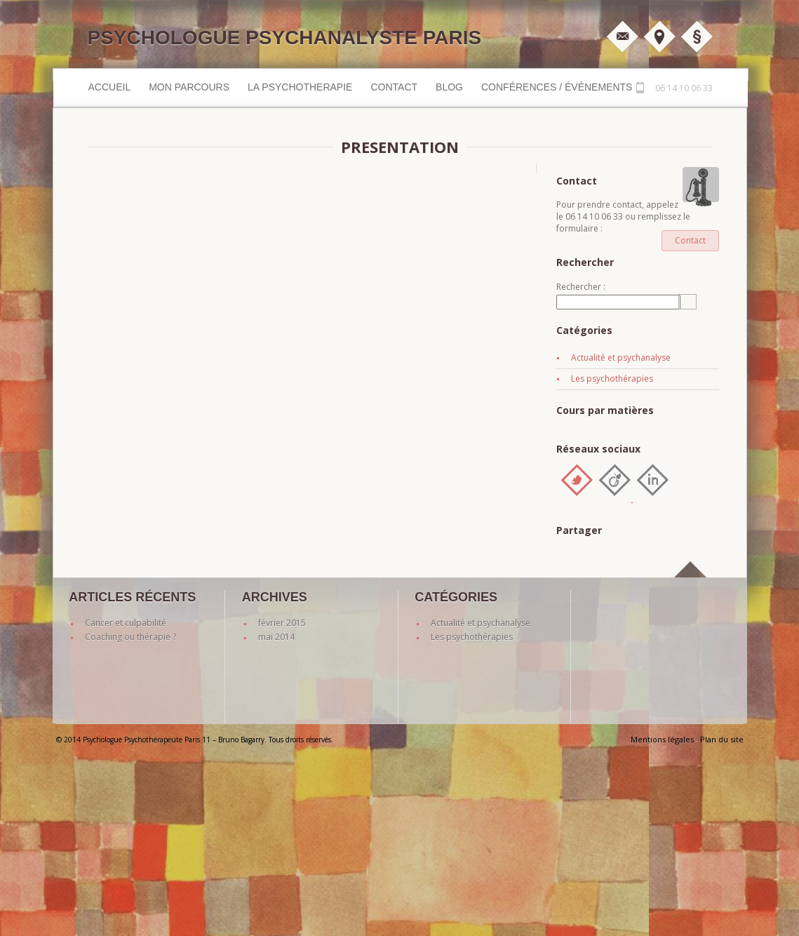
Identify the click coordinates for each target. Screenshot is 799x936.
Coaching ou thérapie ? (130, 637)
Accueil (109, 87)
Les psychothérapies (612, 379)
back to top (691, 585)
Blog (449, 87)
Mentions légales (696, 36)
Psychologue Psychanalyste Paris (285, 37)
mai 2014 (276, 637)
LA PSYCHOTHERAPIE (300, 87)
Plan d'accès (659, 36)
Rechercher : (580, 287)
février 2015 (282, 623)
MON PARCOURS (189, 87)
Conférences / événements (556, 87)
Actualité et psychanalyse (621, 357)
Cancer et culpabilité (125, 623)
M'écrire (622, 36)
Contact (393, 87)
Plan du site (722, 739)
